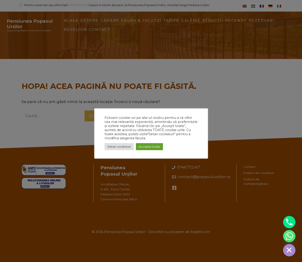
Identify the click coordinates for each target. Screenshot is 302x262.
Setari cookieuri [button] (119, 146)
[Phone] (289, 222)
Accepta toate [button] (149, 146)
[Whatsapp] (289, 236)
